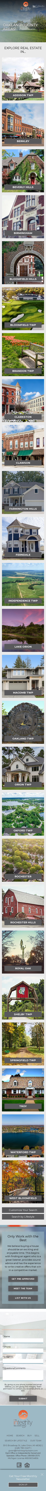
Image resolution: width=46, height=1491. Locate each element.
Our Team (35, 1441)
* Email (6, 1357)
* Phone (7, 1347)
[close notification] (42, 1474)
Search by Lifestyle (23, 1216)
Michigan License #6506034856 (23, 1458)
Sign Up (23, 1485)
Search (20, 1435)
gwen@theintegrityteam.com (23, 1450)
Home (10, 1435)
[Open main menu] (4, 6)
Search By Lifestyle (16, 1441)
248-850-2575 (33, 1456)
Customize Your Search (23, 1210)
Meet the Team (23, 1288)
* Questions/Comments (14, 1368)
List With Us (23, 1298)
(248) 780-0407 (22, 1448)
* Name (6, 1336)
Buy (29, 1435)
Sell (37, 1435)
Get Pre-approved (23, 1279)
